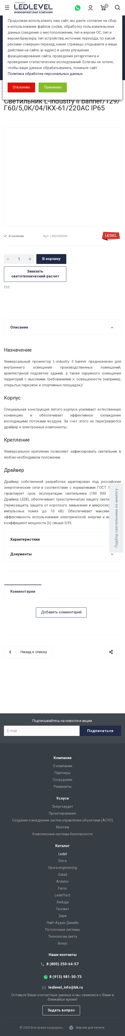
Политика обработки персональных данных (45, 74)
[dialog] (62, 518)
